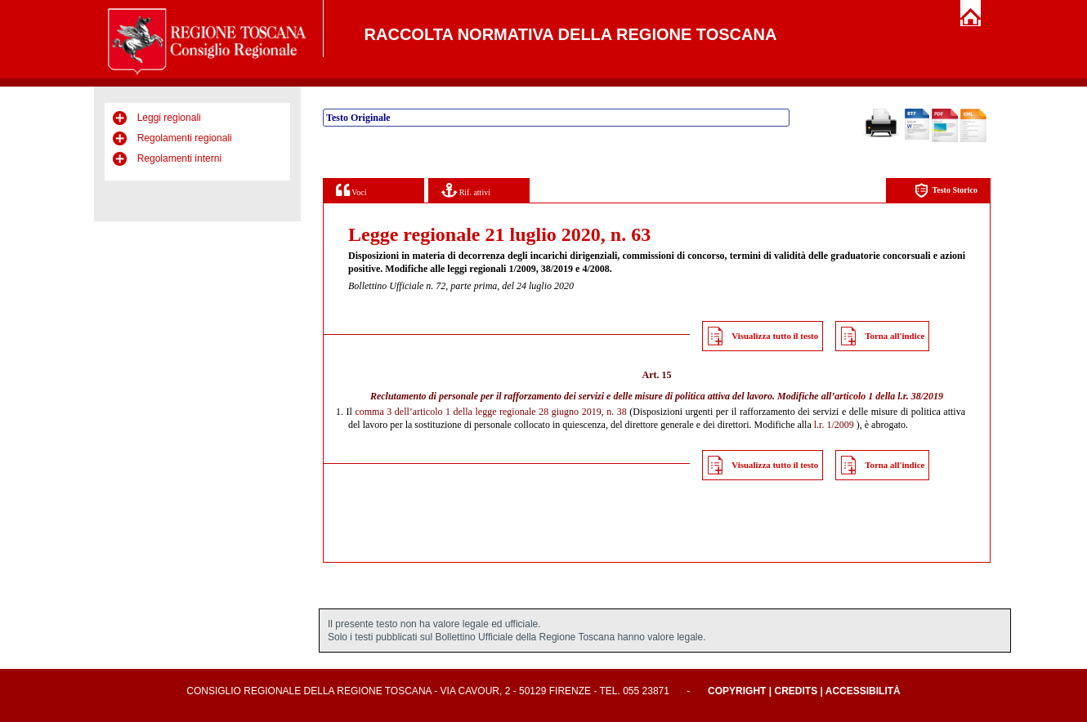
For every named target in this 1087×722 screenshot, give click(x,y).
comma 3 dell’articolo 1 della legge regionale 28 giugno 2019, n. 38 (490, 411)
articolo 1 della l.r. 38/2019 (888, 396)
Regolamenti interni (179, 158)
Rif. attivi (465, 190)
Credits (795, 691)
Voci (351, 190)
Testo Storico (946, 190)
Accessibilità (863, 691)
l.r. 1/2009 (834, 424)
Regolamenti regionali (184, 138)
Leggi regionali (169, 117)
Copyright (737, 691)
